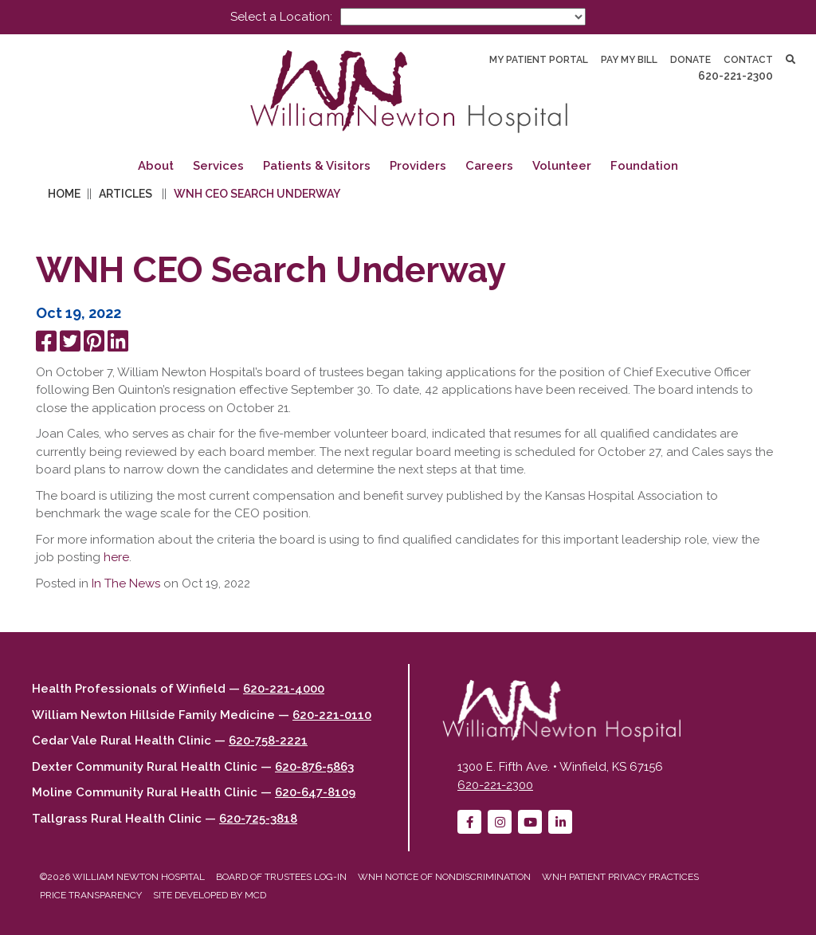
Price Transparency (91, 895)
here (116, 557)
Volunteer (561, 166)
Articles (125, 193)
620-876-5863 (314, 767)
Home (64, 193)
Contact (748, 59)
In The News (126, 583)
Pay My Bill (629, 59)
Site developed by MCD (209, 895)
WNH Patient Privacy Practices (620, 876)
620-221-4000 (283, 689)
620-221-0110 (331, 715)
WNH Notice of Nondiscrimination (444, 876)
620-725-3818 (258, 818)
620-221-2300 (735, 75)
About (156, 166)
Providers (418, 166)
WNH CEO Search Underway (257, 193)
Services (218, 166)
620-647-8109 (315, 792)
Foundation (644, 166)
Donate (690, 59)
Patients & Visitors (317, 166)
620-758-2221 (268, 740)
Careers (489, 166)
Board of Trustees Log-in (281, 876)
